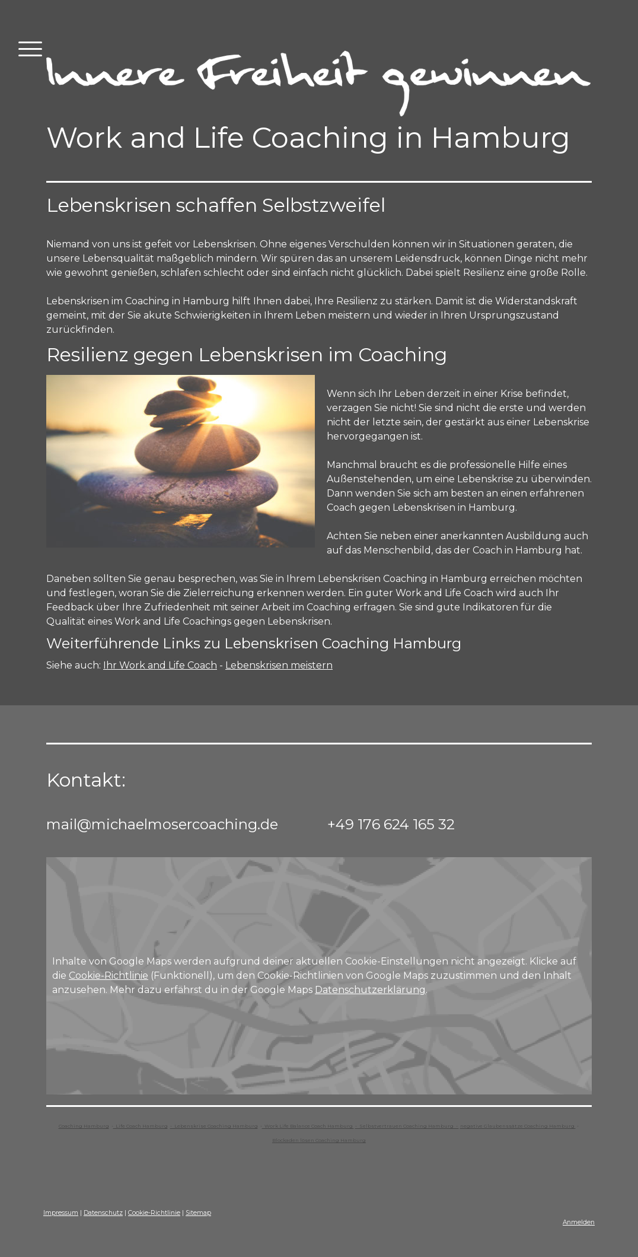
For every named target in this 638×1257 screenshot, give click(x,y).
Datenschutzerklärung (370, 989)
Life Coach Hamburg (140, 1126)
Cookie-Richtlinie (108, 975)
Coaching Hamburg (84, 1126)
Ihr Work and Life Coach (160, 665)
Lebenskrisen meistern (279, 665)
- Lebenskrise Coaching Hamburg (214, 1126)
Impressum (60, 1213)
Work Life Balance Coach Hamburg (308, 1126)
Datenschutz (103, 1213)
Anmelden (579, 1222)
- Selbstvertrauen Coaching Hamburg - (407, 1126)
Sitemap (198, 1213)
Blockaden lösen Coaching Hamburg (319, 1140)
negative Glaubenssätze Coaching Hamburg (518, 1126)
